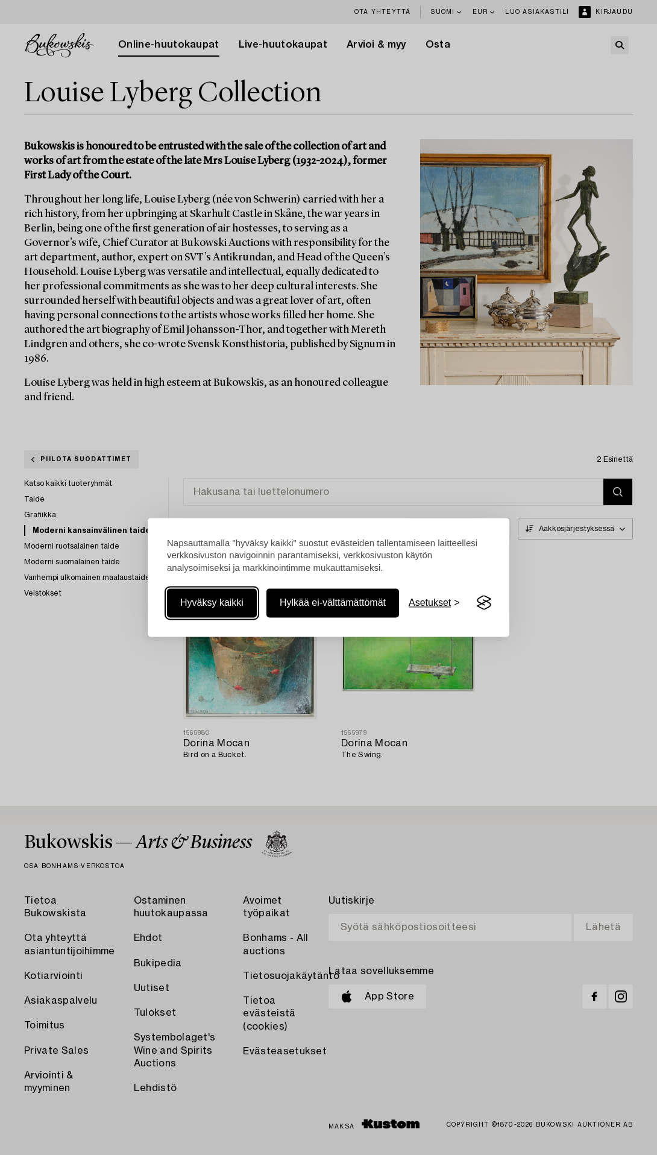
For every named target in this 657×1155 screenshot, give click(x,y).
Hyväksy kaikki (212, 602)
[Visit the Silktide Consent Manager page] (484, 602)
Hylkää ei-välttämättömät (333, 602)
